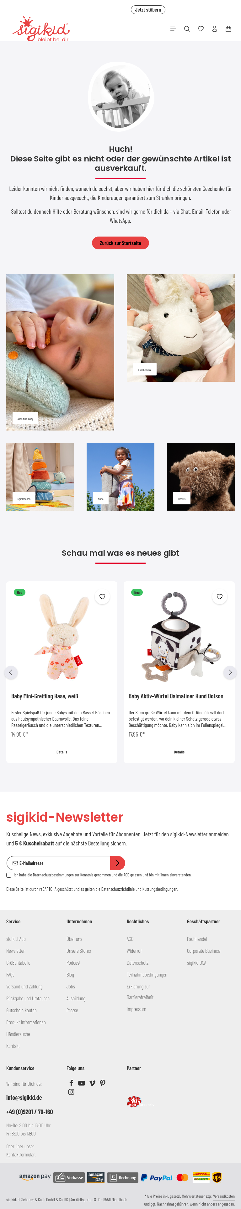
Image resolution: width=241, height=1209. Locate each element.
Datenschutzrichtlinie (118, 888)
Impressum (136, 1009)
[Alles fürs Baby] (60, 352)
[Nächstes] (230, 672)
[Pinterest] (102, 1084)
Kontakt (13, 1046)
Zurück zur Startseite (120, 242)
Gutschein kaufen (21, 1010)
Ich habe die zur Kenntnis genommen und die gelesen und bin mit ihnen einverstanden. (102, 874)
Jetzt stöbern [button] (148, 9)
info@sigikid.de (24, 1097)
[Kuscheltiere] (181, 328)
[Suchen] (187, 29)
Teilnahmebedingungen (147, 974)
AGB (126, 874)
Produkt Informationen (26, 1022)
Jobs (71, 986)
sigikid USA (196, 962)
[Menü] (173, 29)
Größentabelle (18, 962)
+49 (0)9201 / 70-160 (29, 1111)
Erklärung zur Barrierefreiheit (140, 991)
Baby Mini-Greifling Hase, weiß (44, 696)
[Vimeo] (93, 1084)
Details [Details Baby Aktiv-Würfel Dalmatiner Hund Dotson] (179, 751)
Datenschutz (137, 962)
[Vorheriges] (11, 672)
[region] (120, 672)
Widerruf (134, 950)
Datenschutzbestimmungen (53, 874)
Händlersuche (18, 1034)
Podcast (74, 962)
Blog (70, 974)
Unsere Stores (79, 950)
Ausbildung (76, 998)
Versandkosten (224, 1196)
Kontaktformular (20, 1154)
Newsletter (15, 950)
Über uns (74, 939)
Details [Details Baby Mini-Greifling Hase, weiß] (61, 751)
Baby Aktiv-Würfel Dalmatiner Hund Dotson (176, 696)
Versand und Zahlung (24, 986)
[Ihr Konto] (214, 29)
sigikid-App (16, 939)
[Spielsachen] (40, 477)
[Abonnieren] (117, 863)
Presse (72, 1010)
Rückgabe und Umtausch (28, 998)
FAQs (10, 974)
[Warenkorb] (228, 29)
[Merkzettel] (201, 29)
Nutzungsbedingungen (159, 888)
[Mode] (120, 477)
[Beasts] (201, 477)
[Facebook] (72, 1084)
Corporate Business (204, 950)
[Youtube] (82, 1084)
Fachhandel (197, 939)
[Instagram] (71, 1093)
